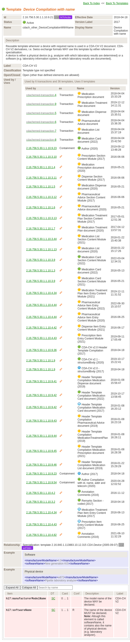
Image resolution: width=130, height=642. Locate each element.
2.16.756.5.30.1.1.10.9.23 (41, 148)
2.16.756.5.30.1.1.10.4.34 (41, 293)
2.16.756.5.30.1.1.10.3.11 (41, 177)
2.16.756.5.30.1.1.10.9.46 (41, 464)
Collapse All (29, 587)
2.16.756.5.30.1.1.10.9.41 (41, 381)
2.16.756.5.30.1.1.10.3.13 (41, 218)
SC (53, 598)
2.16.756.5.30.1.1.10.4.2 (40, 492)
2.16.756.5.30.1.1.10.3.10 (41, 156)
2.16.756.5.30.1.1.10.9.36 (41, 350)
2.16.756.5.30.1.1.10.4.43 (41, 338)
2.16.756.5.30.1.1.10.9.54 (41, 482)
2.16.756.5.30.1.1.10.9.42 (41, 395)
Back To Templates (117, 3)
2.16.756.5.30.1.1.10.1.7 (40, 228)
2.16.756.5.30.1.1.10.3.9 (40, 259)
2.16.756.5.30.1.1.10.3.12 (41, 197)
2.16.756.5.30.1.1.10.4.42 (41, 327)
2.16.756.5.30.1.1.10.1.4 (40, 167)
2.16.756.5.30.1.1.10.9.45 (41, 451)
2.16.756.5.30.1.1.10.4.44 (41, 305)
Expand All (12, 587)
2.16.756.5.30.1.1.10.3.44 (41, 239)
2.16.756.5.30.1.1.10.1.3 (40, 270)
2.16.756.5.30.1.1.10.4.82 (41, 534)
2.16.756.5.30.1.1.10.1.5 (40, 186)
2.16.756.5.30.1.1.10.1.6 (40, 207)
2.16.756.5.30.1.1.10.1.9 (40, 360)
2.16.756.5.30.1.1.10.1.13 (41, 249)
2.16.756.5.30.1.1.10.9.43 (41, 420)
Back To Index (91, 3)
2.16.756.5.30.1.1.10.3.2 (40, 501)
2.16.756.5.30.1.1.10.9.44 (41, 435)
